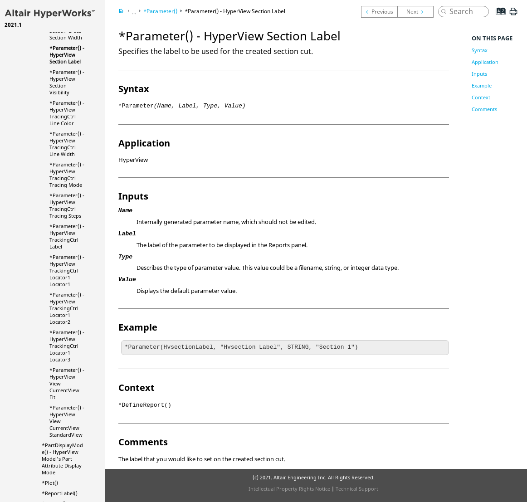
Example (482, 85)
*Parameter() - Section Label (66, 54)
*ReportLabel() (60, 493)
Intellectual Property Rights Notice (289, 488)
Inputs (479, 73)
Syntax (480, 50)
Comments (484, 109)
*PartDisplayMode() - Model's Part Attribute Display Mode (62, 459)
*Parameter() (160, 11)
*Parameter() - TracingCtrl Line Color (66, 113)
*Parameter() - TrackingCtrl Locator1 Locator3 (66, 346)
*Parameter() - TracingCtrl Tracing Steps (66, 205)
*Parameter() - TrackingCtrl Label (66, 236)
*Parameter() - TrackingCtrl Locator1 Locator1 (66, 270)
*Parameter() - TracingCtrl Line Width (66, 143)
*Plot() (50, 482)
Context (481, 97)
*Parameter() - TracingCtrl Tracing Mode (66, 174)
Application (485, 61)
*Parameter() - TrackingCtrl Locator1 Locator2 (66, 308)
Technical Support (357, 488)
